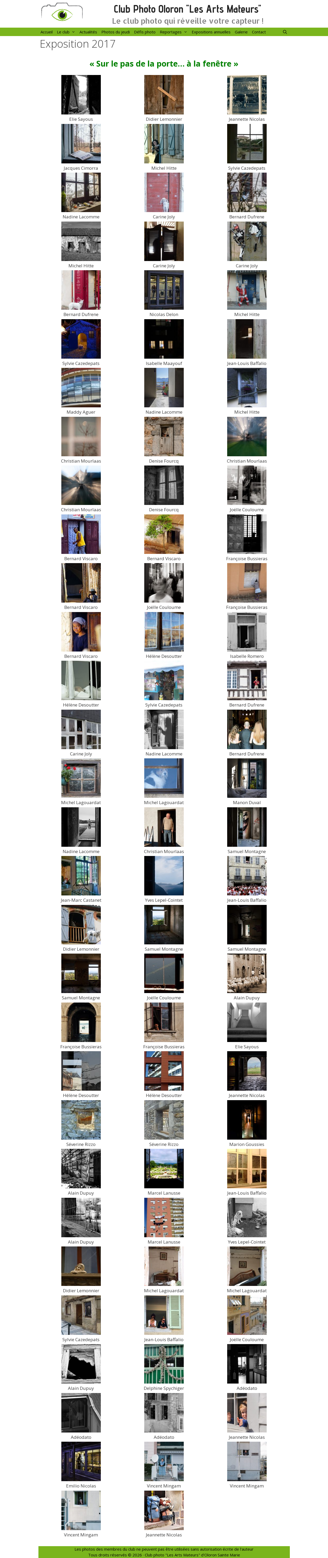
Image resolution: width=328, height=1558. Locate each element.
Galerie (241, 31)
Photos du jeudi (115, 31)
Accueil (47, 31)
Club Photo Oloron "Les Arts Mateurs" (187, 9)
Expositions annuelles (211, 31)
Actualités (88, 31)
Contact (259, 31)
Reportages (175, 32)
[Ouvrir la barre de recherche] (285, 32)
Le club (67, 32)
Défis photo (145, 31)
